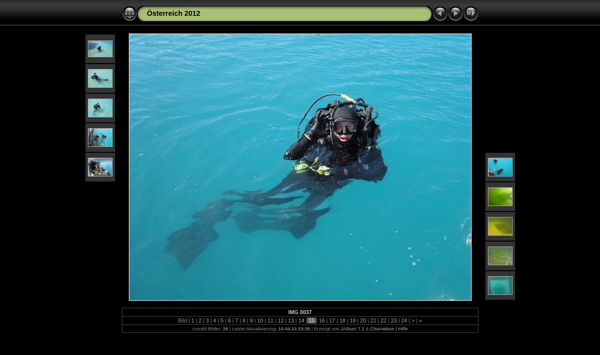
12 (281, 320)
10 (260, 320)
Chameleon (382, 328)
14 (301, 320)
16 (322, 320)
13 (290, 320)
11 (270, 320)
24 (404, 320)
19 (352, 320)
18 (342, 320)
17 (332, 320)
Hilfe (402, 328)
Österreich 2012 (173, 13)
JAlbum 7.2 (352, 328)
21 (373, 320)
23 (394, 320)
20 (363, 320)
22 (383, 320)
